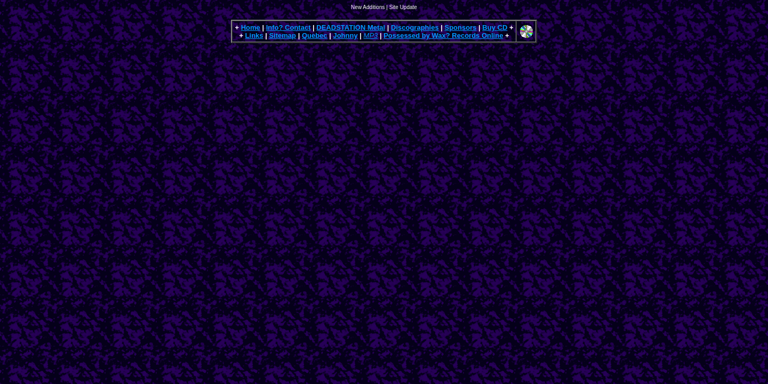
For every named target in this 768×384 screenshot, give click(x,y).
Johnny (345, 35)
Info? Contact (288, 27)
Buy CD (494, 27)
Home (250, 27)
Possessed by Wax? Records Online (443, 35)
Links (254, 35)
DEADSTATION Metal (350, 27)
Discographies (415, 27)
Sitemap (282, 35)
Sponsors (461, 27)
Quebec (314, 35)
